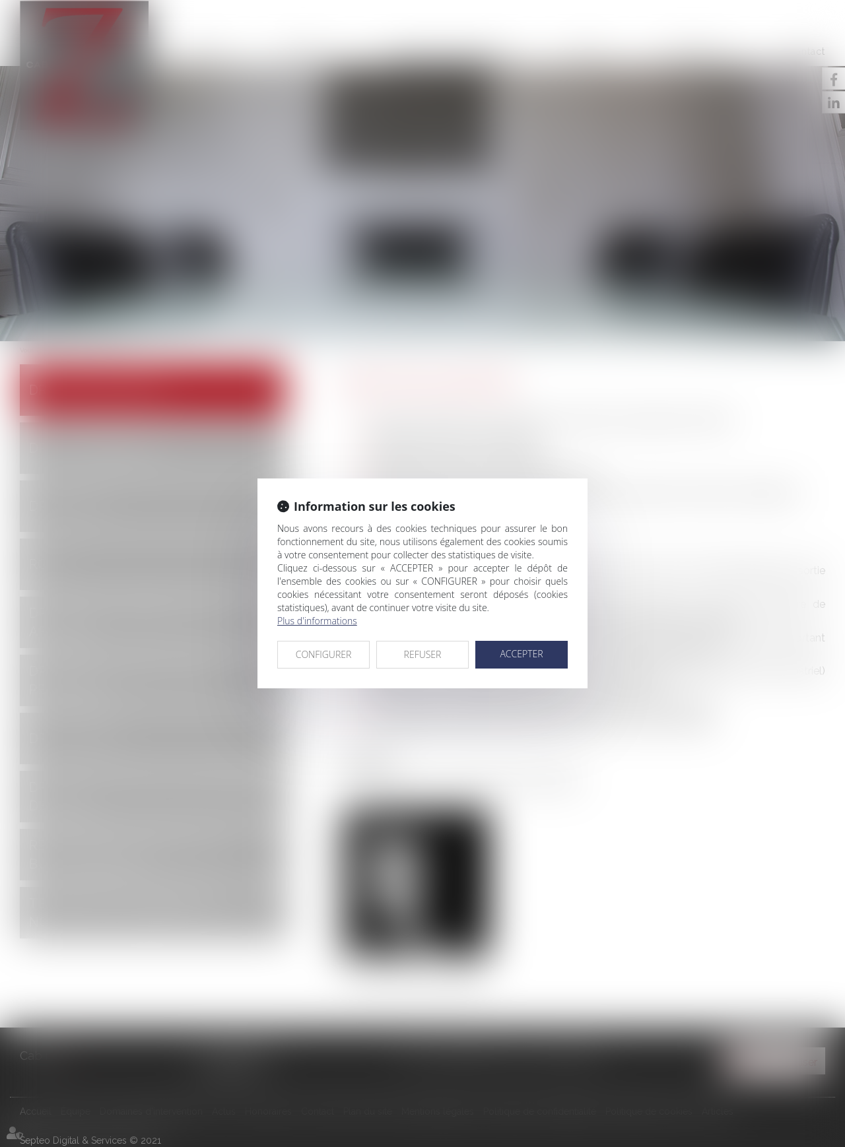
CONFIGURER (324, 654)
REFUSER (423, 654)
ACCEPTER (521, 653)
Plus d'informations (317, 620)
